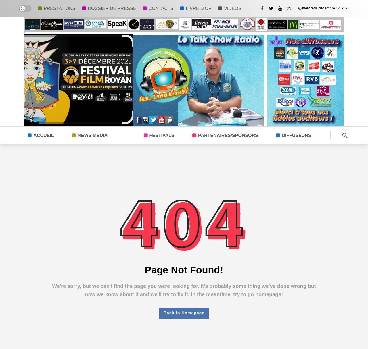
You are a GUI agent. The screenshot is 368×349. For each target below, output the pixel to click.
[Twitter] (271, 8)
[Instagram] (289, 8)
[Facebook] (262, 8)
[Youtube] (280, 8)
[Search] (345, 135)
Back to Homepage (184, 313)
